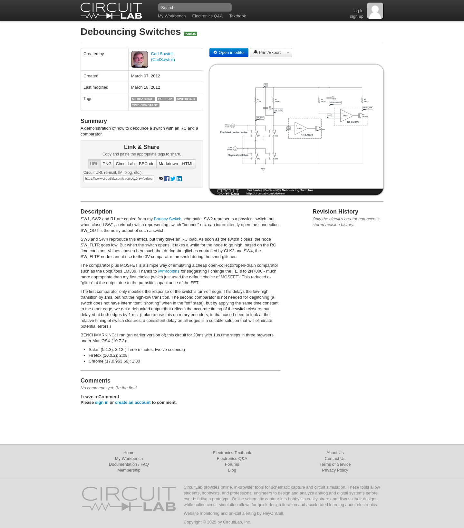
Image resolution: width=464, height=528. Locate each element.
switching (186, 99)
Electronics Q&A (207, 16)
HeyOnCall (273, 513)
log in (358, 10)
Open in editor (229, 52)
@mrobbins (168, 271)
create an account (133, 402)
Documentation (123, 464)
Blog (232, 470)
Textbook (237, 16)
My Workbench (172, 16)
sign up (356, 16)
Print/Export (267, 52)
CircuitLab (125, 163)
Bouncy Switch (167, 218)
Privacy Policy (335, 470)
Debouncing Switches (132, 31)
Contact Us (335, 458)
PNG (106, 163)
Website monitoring (201, 513)
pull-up (165, 99)
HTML (187, 163)
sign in (102, 402)
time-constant (145, 105)
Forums (232, 464)
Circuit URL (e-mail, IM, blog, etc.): (113, 172)
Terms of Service (335, 464)
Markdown (168, 163)
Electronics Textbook (232, 452)
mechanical (142, 99)
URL (94, 163)
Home (129, 452)
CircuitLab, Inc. (237, 522)
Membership (128, 470)
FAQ (144, 464)
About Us (334, 452)
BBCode (146, 163)
